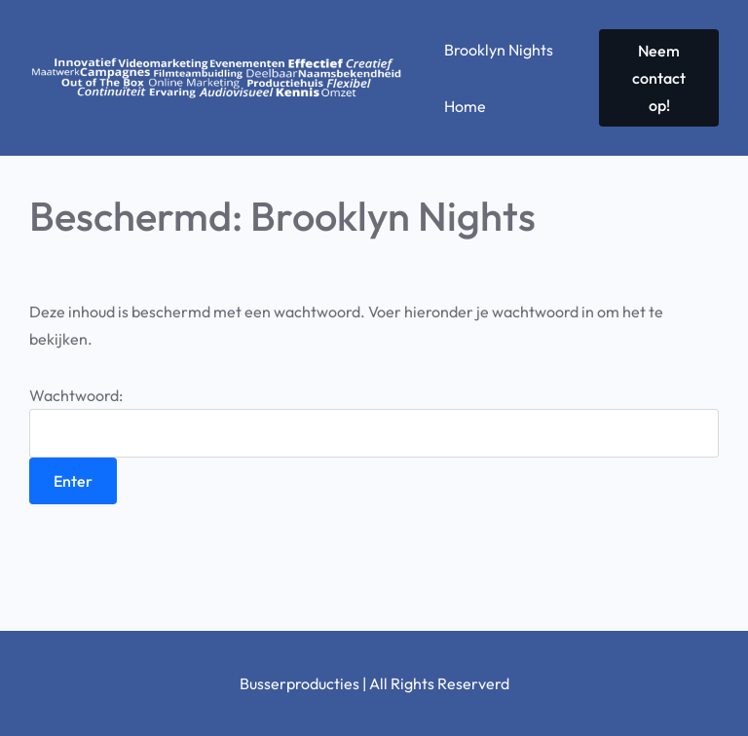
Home (465, 106)
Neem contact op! (659, 78)
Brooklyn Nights (498, 49)
